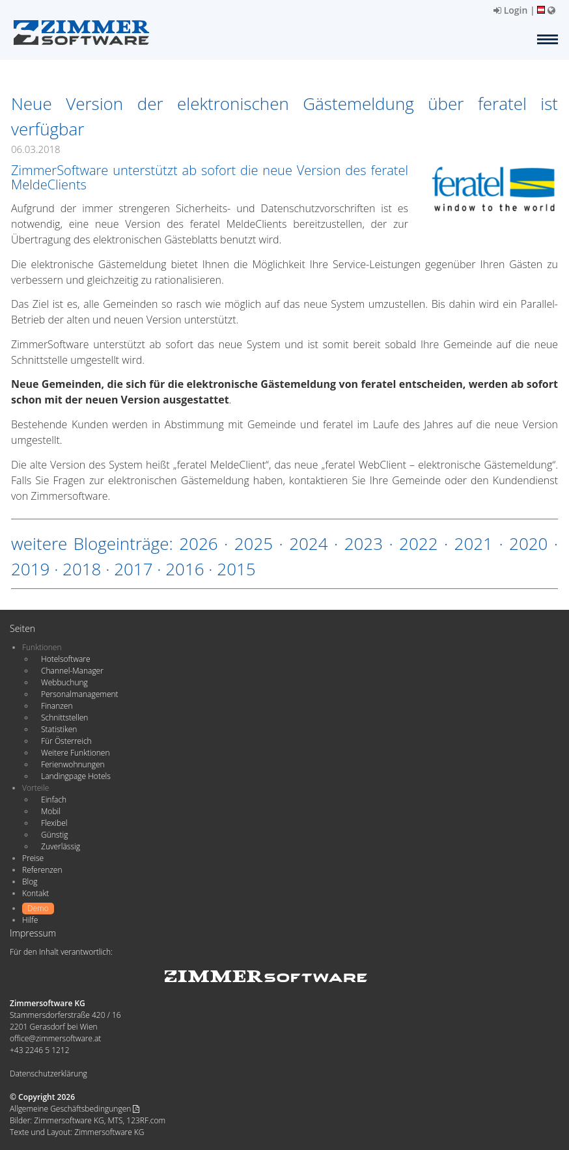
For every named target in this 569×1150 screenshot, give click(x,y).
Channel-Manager (72, 670)
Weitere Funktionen (75, 752)
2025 (253, 543)
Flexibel (54, 822)
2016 (184, 569)
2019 (30, 569)
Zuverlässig (60, 846)
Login (510, 10)
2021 (473, 543)
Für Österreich (66, 740)
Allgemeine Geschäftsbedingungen (74, 1108)
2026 (198, 543)
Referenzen (42, 869)
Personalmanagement (79, 694)
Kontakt (35, 893)
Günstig (54, 834)
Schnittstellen (64, 717)
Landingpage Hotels (76, 776)
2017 (133, 569)
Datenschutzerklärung (48, 1073)
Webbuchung (64, 682)
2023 (363, 543)
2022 (418, 543)
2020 (528, 543)
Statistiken (59, 729)
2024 (308, 543)
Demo (38, 908)
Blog (30, 881)
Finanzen (56, 705)
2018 (81, 569)
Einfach (53, 799)
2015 (236, 569)
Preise (33, 858)
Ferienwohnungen (73, 764)
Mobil (51, 811)
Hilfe (30, 919)
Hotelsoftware (65, 658)
